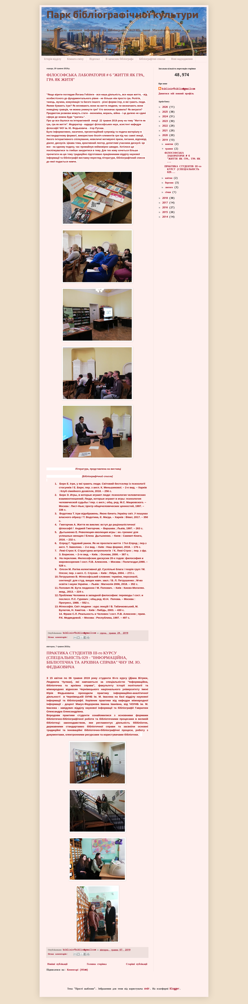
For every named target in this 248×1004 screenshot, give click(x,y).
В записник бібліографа (119, 58)
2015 (165, 212)
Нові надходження (182, 58)
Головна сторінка (97, 964)
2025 (165, 111)
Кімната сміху (75, 58)
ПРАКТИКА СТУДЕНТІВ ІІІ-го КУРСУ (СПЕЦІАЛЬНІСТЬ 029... (182, 169)
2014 (165, 216)
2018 (165, 198)
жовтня (169, 144)
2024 (165, 116)
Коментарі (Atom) (77, 969)
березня (170, 182)
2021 (165, 130)
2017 (165, 202)
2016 (165, 207)
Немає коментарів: (58, 637)
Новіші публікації (57, 964)
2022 (165, 125)
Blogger (174, 988)
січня (168, 192)
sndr (146, 988)
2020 (165, 135)
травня (169, 148)
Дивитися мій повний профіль (176, 93)
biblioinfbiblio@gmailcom (178, 88)
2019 (165, 139)
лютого (169, 187)
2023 (165, 121)
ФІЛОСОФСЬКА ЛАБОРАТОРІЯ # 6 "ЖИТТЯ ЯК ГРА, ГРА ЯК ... (182, 157)
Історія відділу (52, 58)
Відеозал (95, 58)
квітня (169, 178)
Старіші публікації (136, 964)
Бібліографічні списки (152, 58)
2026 (165, 106)
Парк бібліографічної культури (122, 15)
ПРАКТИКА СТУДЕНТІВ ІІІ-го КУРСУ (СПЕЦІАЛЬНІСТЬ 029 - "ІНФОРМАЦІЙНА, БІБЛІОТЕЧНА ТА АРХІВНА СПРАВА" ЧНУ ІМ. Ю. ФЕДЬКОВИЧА (93, 660)
